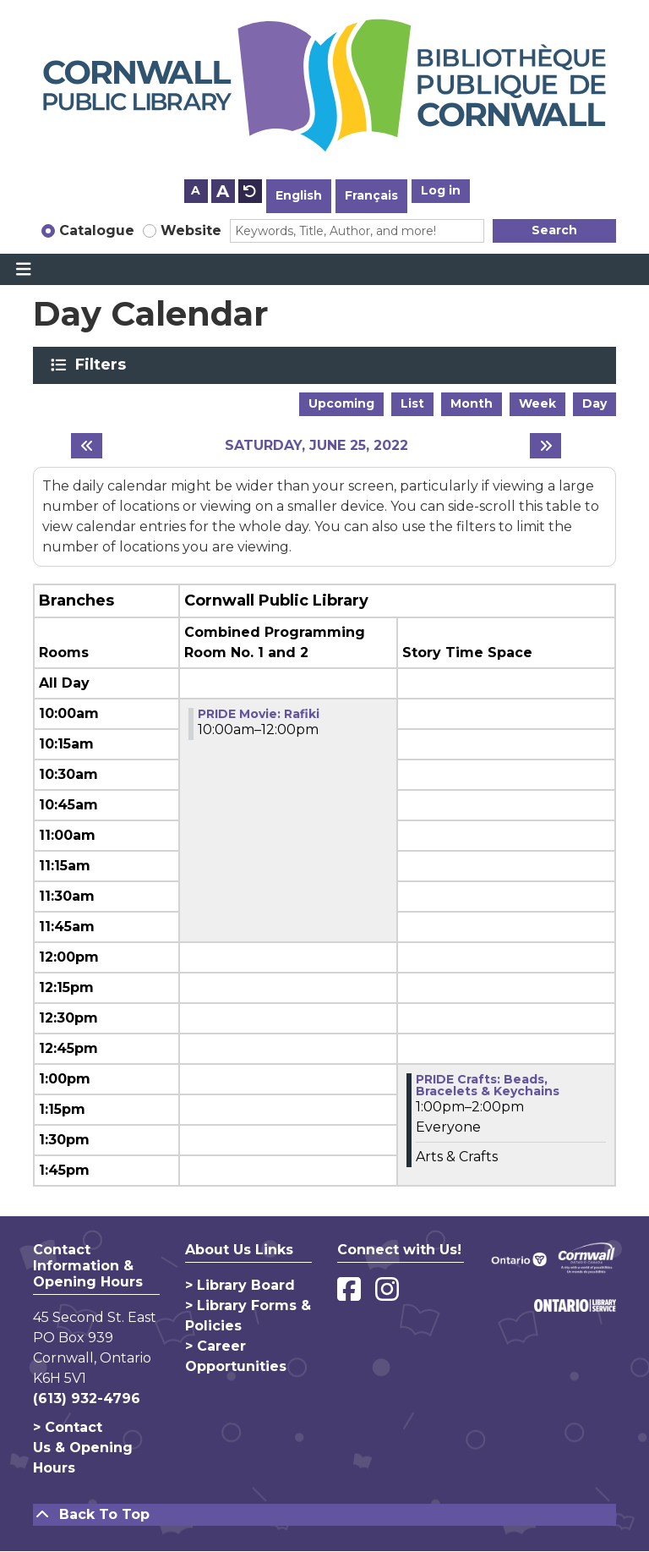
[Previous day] (86, 445)
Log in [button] (441, 190)
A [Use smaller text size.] (195, 190)
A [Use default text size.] (250, 191)
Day (594, 403)
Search (554, 230)
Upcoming (341, 403)
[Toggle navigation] (23, 270)
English (298, 195)
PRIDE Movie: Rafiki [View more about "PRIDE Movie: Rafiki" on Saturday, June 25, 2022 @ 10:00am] (258, 714)
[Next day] (545, 445)
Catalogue (96, 230)
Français (371, 195)
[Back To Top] (324, 1515)
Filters (103, 364)
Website (191, 230)
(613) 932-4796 (86, 1398)
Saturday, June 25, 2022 (316, 445)
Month (471, 403)
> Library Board (240, 1285)
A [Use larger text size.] (222, 191)
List (412, 403)
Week (537, 403)
